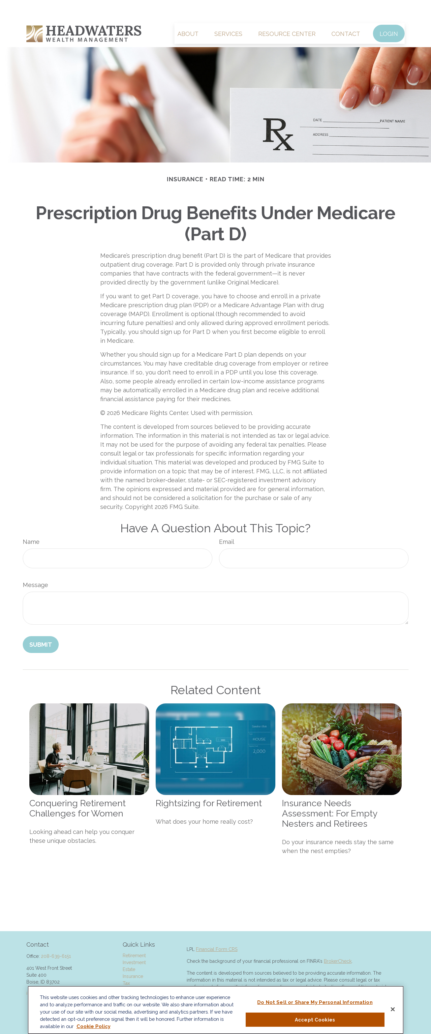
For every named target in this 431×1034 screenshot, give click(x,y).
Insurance (133, 956)
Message (35, 565)
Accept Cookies (315, 1019)
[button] (187, 13)
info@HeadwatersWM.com (54, 973)
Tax (126, 963)
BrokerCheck (338, 941)
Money (130, 970)
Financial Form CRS (216, 929)
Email (226, 521)
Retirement (134, 935)
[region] (216, 1010)
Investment (134, 942)
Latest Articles (137, 984)
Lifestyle (131, 977)
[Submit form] (41, 624)
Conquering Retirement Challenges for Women (77, 788)
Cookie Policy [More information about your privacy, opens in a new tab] (93, 1026)
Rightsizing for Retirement (209, 783)
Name (31, 521)
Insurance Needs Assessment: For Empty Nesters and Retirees (329, 793)
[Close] (392, 1009)
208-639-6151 (56, 936)
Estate (129, 949)
